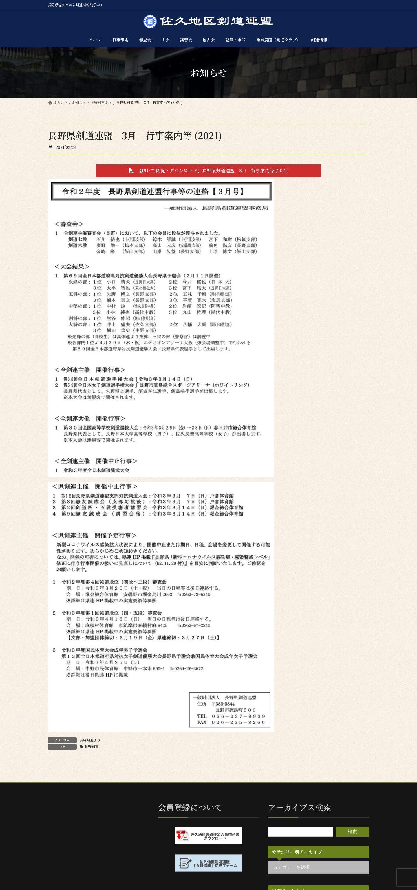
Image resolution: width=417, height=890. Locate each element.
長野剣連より (90, 739)
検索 (352, 831)
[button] (208, 170)
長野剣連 (91, 746)
